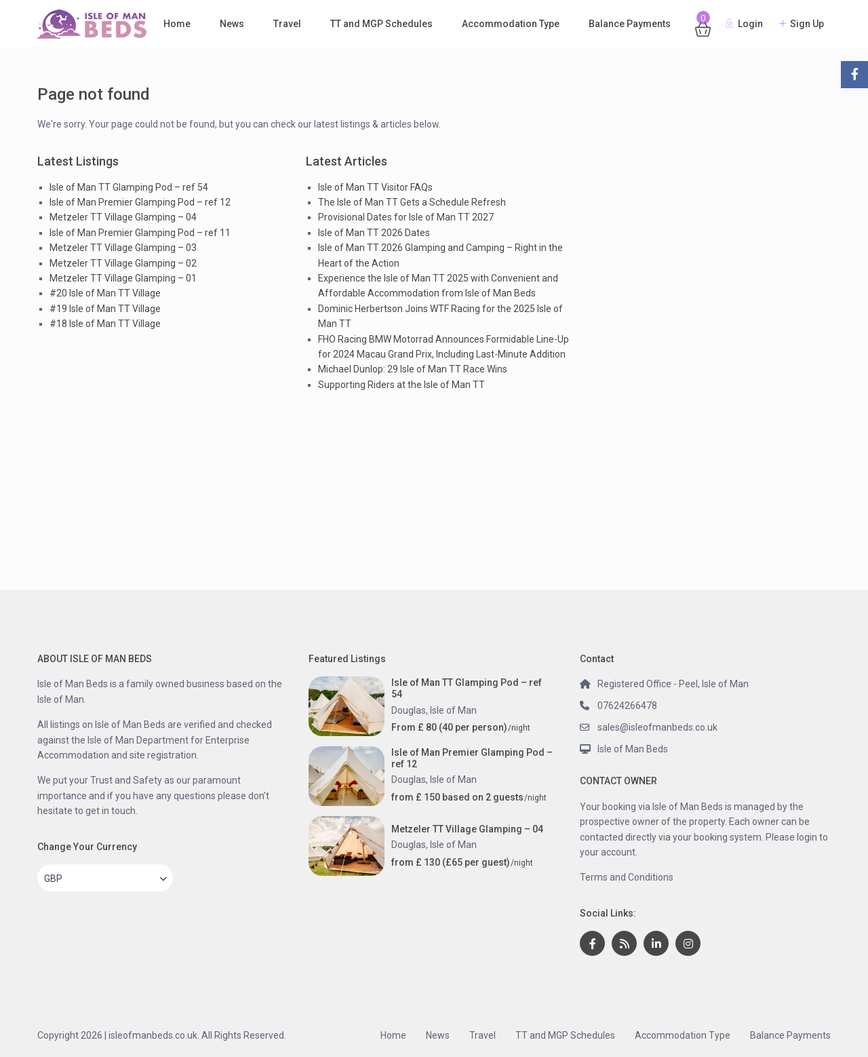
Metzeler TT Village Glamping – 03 (123, 247)
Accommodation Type (510, 23)
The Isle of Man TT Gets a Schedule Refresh (412, 202)
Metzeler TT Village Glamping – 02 (123, 263)
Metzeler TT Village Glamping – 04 (123, 217)
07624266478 (627, 705)
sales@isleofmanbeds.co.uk (657, 727)
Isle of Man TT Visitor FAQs (375, 187)
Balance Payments (630, 23)
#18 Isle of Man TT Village (105, 323)
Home (177, 23)
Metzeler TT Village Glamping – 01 (123, 278)
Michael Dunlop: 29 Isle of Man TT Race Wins (412, 369)
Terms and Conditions (626, 877)
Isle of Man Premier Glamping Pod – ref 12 (140, 202)
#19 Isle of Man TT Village (105, 308)
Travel (287, 23)
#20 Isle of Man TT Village (105, 293)
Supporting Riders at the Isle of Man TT (401, 384)
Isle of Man (453, 710)
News (232, 23)
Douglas (408, 710)
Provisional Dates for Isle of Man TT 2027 (406, 217)
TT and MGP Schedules (381, 23)
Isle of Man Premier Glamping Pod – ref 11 (140, 232)
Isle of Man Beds (632, 749)
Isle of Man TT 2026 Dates (374, 232)
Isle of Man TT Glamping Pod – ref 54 (129, 187)
